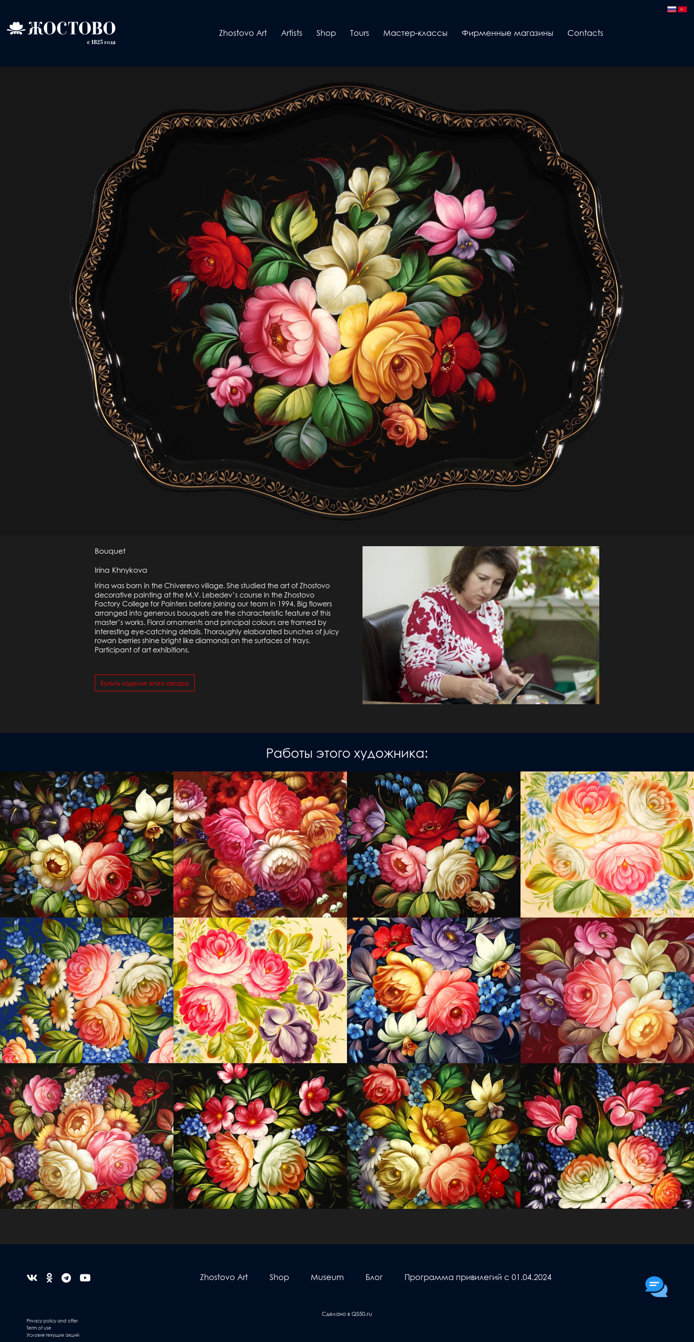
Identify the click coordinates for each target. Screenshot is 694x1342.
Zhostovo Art (243, 32)
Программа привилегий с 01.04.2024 (478, 1277)
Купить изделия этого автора (144, 683)
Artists (291, 32)
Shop (326, 32)
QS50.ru (361, 1313)
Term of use (39, 1327)
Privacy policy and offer (52, 1320)
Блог (374, 1277)
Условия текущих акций (53, 1335)
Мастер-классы (415, 32)
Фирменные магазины (507, 32)
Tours (359, 32)
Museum (327, 1277)
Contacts (585, 32)
